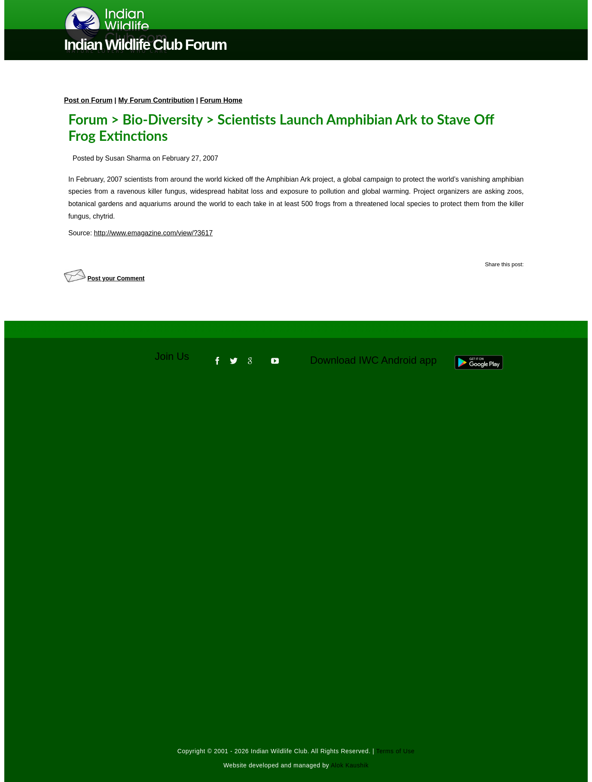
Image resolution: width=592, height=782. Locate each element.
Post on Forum (88, 100)
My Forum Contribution (156, 100)
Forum (88, 119)
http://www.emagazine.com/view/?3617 (153, 233)
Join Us (178, 356)
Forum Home (221, 100)
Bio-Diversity (162, 119)
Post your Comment (115, 278)
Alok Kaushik (350, 765)
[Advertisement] (296, 493)
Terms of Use (395, 751)
